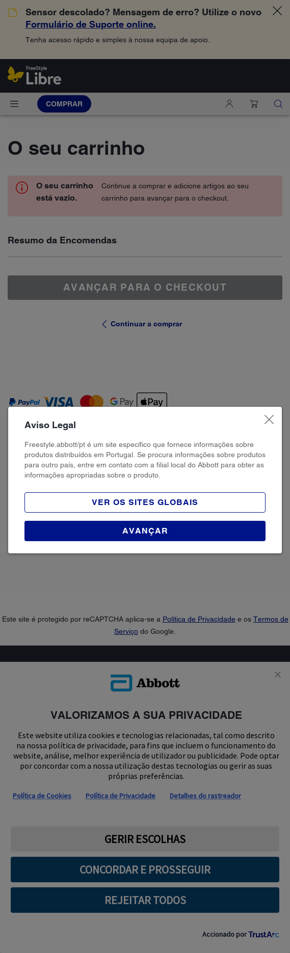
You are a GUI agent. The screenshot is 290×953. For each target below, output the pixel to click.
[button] (145, 531)
